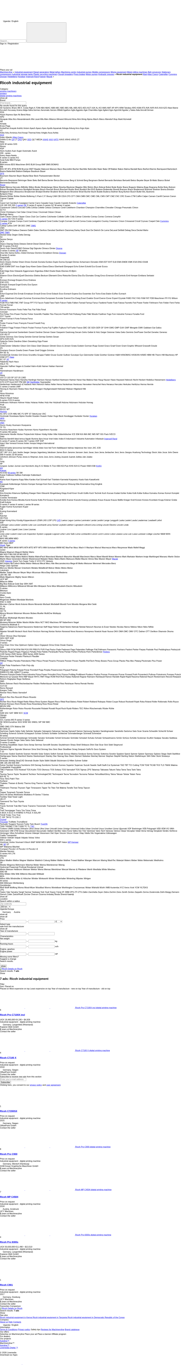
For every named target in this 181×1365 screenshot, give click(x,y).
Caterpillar (163, 74)
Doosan (3, 77)
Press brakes (79, 74)
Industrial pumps (84, 72)
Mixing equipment (118, 72)
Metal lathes (55, 72)
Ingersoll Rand (32, 77)
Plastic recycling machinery (45, 74)
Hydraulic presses (106, 74)
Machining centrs (68, 72)
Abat (145, 74)
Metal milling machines (137, 72)
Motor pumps (92, 74)
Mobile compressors (101, 72)
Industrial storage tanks (22, 74)
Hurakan (21, 77)
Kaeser (42, 77)
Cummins (172, 74)
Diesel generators (41, 72)
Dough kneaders (65, 74)
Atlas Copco (152, 74)
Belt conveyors (154, 72)
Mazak (49, 77)
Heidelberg (12, 77)
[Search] (46, 32)
